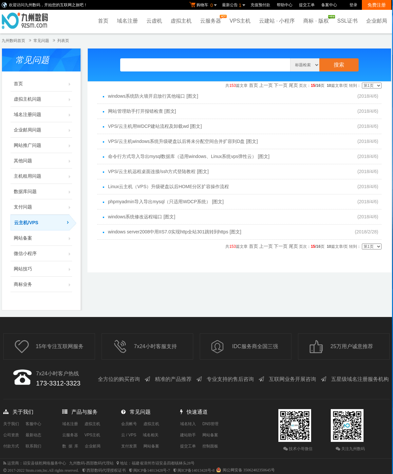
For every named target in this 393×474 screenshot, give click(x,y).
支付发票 (129, 446)
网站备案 (43, 238)
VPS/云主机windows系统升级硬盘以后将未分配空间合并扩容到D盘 (176, 141)
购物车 (204, 5)
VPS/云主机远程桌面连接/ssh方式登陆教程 (152, 171)
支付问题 (43, 206)
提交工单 (307, 5)
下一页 (281, 85)
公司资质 (11, 435)
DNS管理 (210, 424)
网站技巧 (43, 268)
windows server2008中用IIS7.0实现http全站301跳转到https (168, 231)
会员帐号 (129, 424)
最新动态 (33, 435)
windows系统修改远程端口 (135, 216)
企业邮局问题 (43, 129)
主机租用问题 (43, 176)
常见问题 (41, 40)
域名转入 (188, 424)
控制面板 (210, 446)
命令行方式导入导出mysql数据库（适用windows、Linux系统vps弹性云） (182, 156)
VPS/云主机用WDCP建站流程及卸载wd (148, 126)
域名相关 (151, 435)
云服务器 (212, 19)
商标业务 (43, 284)
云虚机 (154, 21)
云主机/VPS (43, 222)
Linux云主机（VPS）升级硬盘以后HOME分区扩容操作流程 (168, 186)
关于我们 (11, 424)
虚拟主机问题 (43, 99)
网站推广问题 (43, 145)
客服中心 (33, 424)
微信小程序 (43, 253)
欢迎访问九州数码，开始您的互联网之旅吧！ (48, 5)
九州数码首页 (13, 40)
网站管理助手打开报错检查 (135, 111)
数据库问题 (43, 191)
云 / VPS (128, 435)
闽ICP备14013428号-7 (151, 470)
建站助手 (188, 435)
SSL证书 (347, 21)
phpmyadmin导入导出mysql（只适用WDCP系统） (159, 201)
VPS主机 (240, 21)
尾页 (293, 85)
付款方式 (11, 446)
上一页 (266, 85)
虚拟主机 (181, 21)
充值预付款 (260, 5)
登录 (353, 5)
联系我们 (33, 446)
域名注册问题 (43, 114)
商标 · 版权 (317, 19)
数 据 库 (70, 446)
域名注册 (127, 21)
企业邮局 (376, 21)
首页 (103, 21)
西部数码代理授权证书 (106, 470)
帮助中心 (284, 5)
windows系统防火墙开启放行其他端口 (146, 96)
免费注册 (376, 5)
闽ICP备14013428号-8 (196, 470)
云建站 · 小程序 (277, 21)
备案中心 (329, 5)
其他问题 (43, 160)
